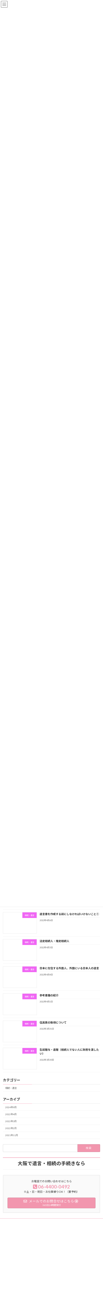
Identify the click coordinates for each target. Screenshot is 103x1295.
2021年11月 (11, 1139)
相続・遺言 (11, 1092)
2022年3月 (11, 1125)
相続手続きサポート (15, 1286)
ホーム (8, 1273)
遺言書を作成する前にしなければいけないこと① (69, 918)
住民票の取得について (53, 1027)
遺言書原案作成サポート (18, 1280)
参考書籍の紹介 (49, 1000)
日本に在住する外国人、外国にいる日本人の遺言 (69, 972)
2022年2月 (11, 1132)
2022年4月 (11, 1118)
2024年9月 (11, 1111)
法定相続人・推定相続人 (54, 945)
